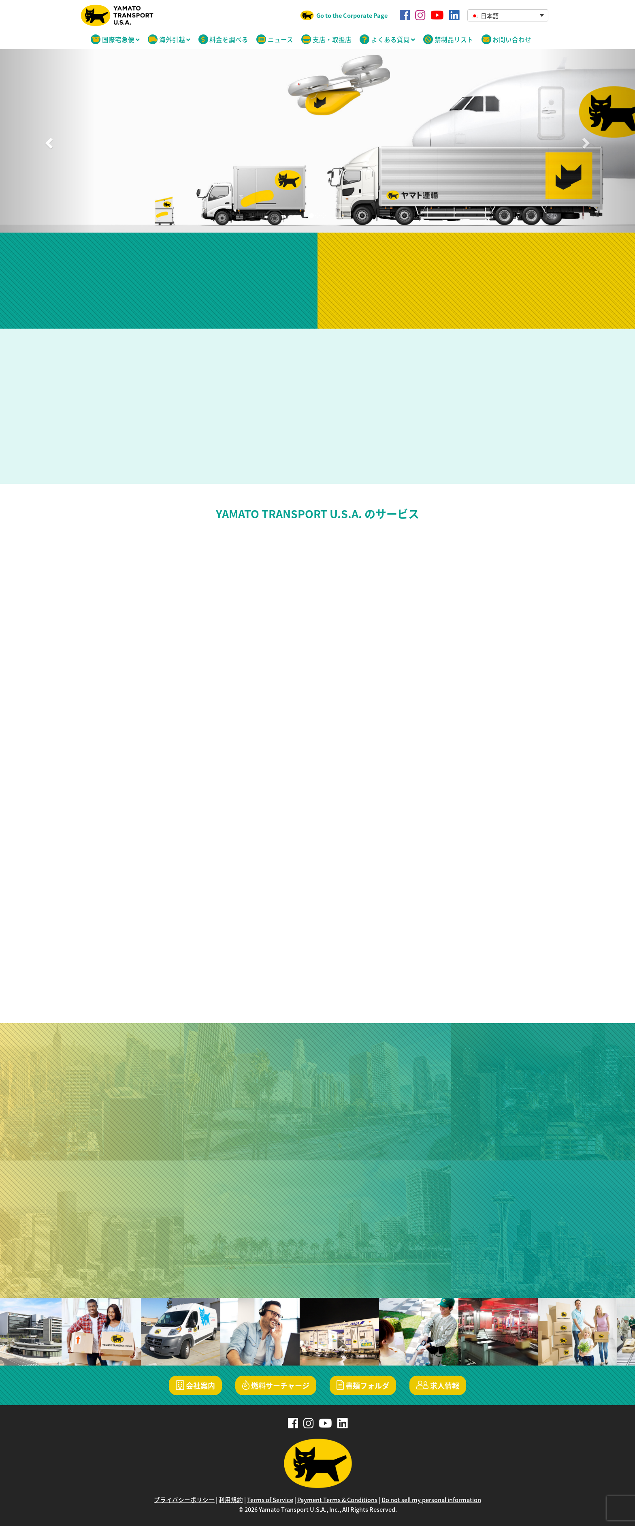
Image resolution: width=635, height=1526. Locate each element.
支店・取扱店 (326, 39)
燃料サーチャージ (275, 1385)
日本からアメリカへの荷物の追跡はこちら (158, 300)
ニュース (274, 39)
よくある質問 (387, 39)
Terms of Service (270, 1499)
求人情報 (437, 1385)
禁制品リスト (448, 39)
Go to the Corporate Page (352, 15)
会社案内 (195, 1385)
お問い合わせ (507, 39)
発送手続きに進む (476, 302)
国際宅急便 (115, 39)
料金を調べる (223, 39)
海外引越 (169, 39)
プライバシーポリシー (184, 1499)
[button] (507, 15)
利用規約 (231, 1499)
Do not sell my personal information (431, 1499)
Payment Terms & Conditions (337, 1499)
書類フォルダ (363, 1385)
